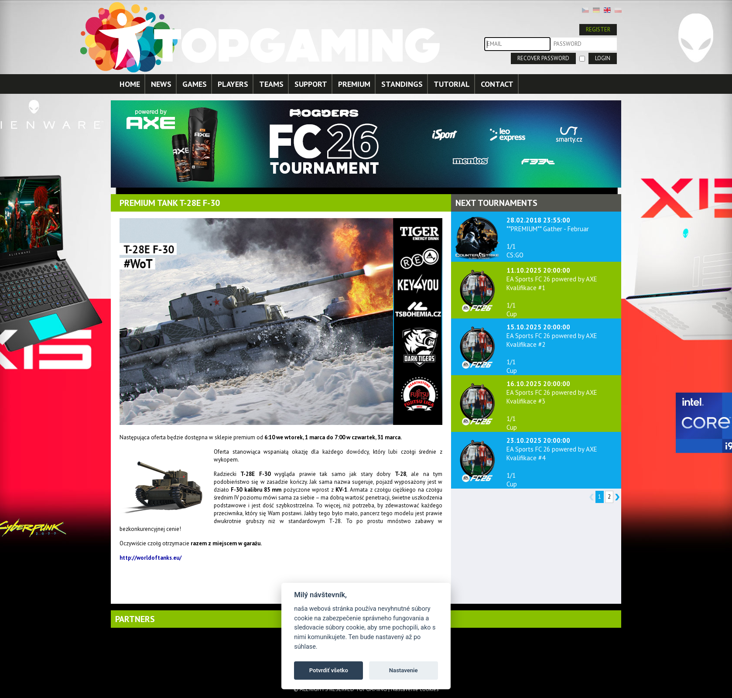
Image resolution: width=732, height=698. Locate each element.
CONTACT (497, 84)
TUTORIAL (452, 84)
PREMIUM (354, 84)
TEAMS (271, 84)
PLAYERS (233, 84)
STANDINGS (402, 84)
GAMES (194, 84)
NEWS (161, 84)
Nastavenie (403, 670)
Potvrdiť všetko (328, 670)
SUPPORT (310, 84)
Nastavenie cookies (415, 689)
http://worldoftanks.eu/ (150, 557)
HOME (130, 84)
